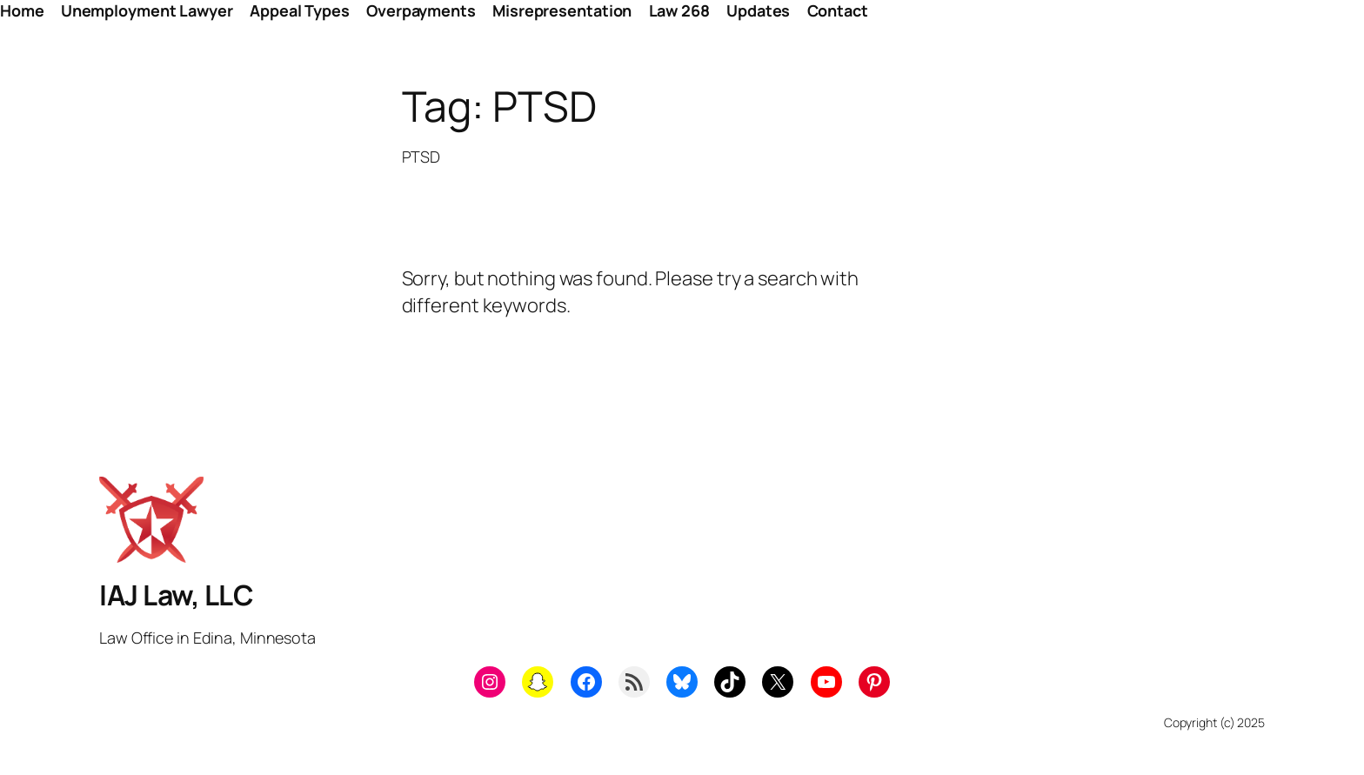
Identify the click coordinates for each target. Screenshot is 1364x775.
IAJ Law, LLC (176, 595)
